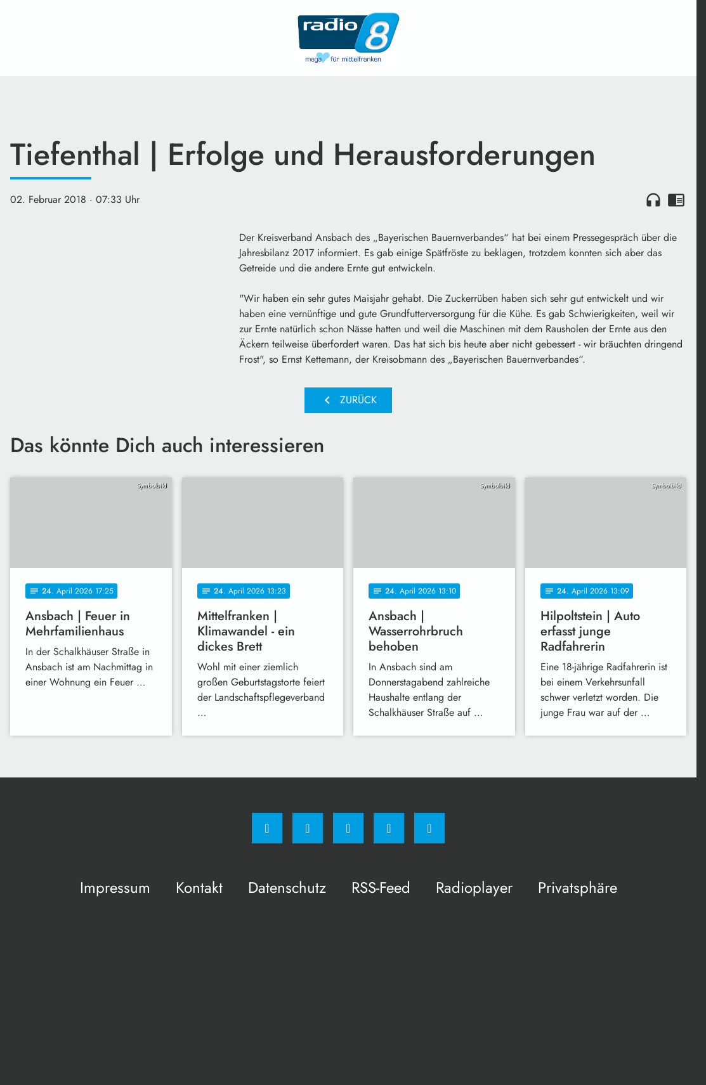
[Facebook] (267, 828)
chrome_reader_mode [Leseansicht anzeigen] (676, 200)
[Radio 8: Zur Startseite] (348, 38)
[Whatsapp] (348, 828)
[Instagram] (307, 828)
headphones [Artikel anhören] (653, 200)
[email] (429, 828)
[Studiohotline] (389, 828)
